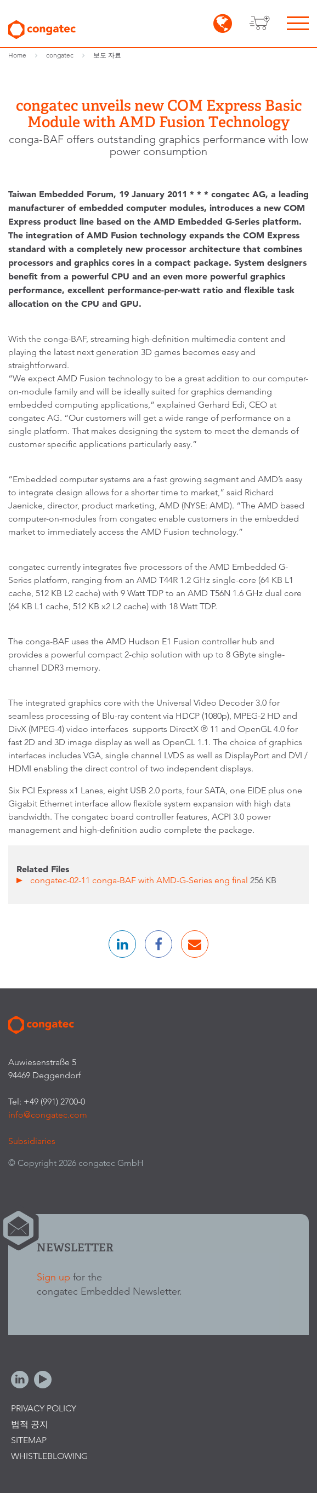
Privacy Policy (43, 1408)
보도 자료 (107, 55)
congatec (59, 55)
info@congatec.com (47, 1114)
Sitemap (29, 1440)
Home (17, 55)
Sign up (53, 1277)
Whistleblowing (49, 1456)
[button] (122, 944)
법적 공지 (29, 1424)
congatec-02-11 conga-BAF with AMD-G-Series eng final (140, 880)
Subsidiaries (31, 1141)
